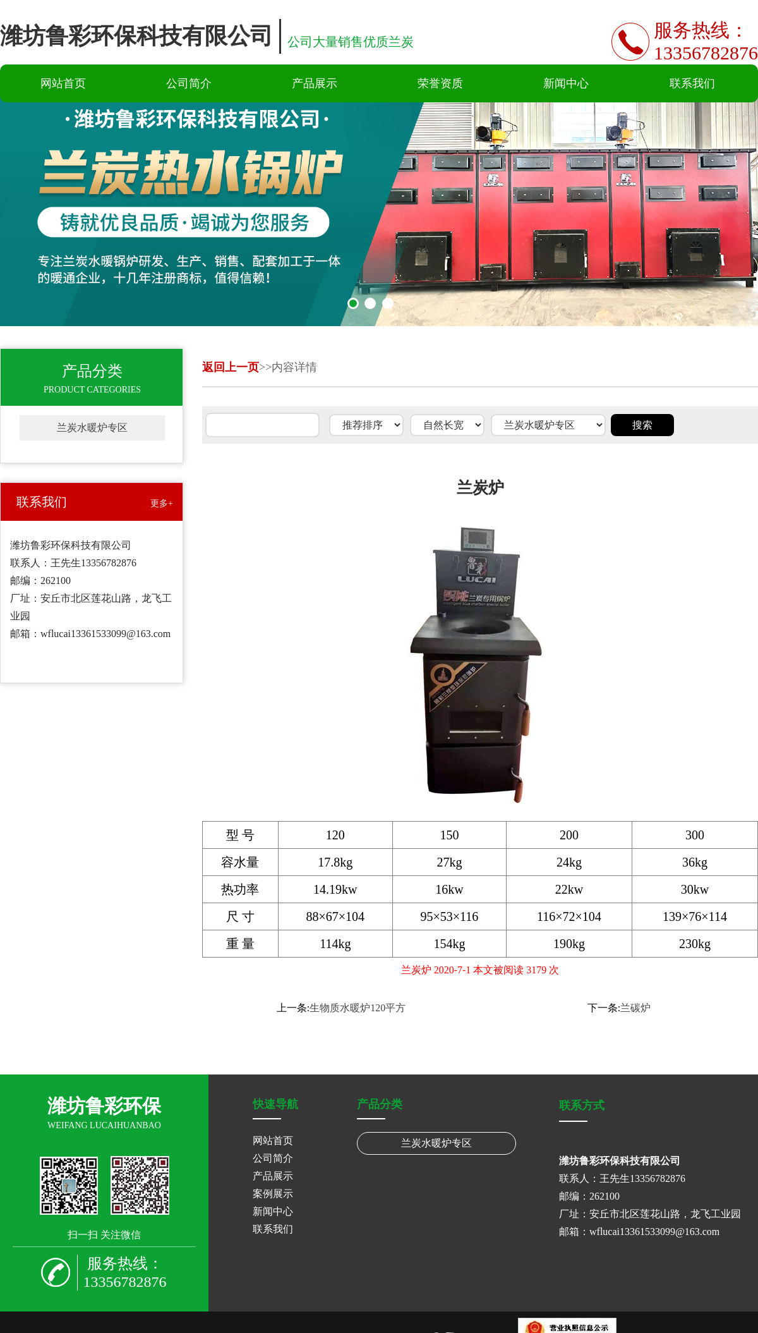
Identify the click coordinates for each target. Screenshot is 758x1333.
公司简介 (189, 83)
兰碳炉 (635, 1007)
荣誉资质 (440, 83)
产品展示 (314, 83)
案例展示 (273, 1193)
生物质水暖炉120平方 (358, 1007)
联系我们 (692, 83)
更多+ (161, 503)
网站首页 (63, 83)
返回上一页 (230, 367)
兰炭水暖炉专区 (92, 427)
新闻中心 (566, 83)
